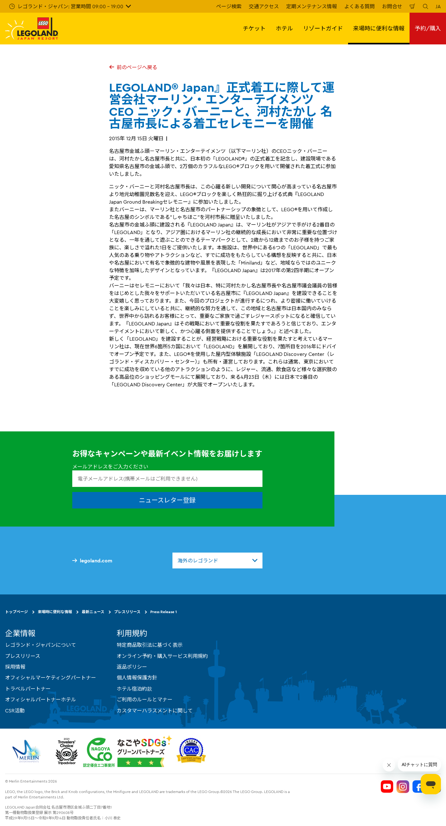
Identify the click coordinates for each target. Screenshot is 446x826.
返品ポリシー (132, 667)
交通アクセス (264, 6)
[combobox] (217, 560)
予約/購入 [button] (428, 28)
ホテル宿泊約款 (134, 688)
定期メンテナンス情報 (311, 6)
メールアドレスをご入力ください (110, 466)
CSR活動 (15, 710)
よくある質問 (359, 6)
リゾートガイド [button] (323, 28)
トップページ (16, 611)
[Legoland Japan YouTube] (387, 786)
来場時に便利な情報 (55, 611)
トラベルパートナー (28, 688)
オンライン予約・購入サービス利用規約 (162, 656)
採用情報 (15, 667)
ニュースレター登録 (167, 500)
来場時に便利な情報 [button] (378, 28)
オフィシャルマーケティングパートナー (50, 677)
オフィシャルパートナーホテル (40, 699)
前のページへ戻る (133, 67)
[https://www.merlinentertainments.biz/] (27, 751)
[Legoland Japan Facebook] (418, 786)
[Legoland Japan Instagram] (403, 786)
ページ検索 (229, 6)
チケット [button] (254, 28)
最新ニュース (93, 611)
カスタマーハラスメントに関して (155, 710)
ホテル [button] (284, 28)
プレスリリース (127, 611)
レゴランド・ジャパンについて (40, 645)
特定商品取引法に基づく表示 (150, 645)
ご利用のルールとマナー (144, 699)
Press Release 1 (163, 611)
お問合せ (392, 6)
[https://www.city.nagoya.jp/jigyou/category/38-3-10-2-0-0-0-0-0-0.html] (127, 751)
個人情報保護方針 (137, 677)
